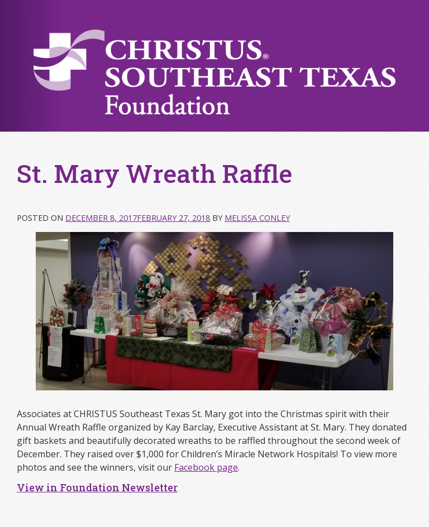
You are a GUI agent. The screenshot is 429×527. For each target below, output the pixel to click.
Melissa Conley (257, 217)
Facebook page (206, 467)
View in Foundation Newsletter (97, 487)
